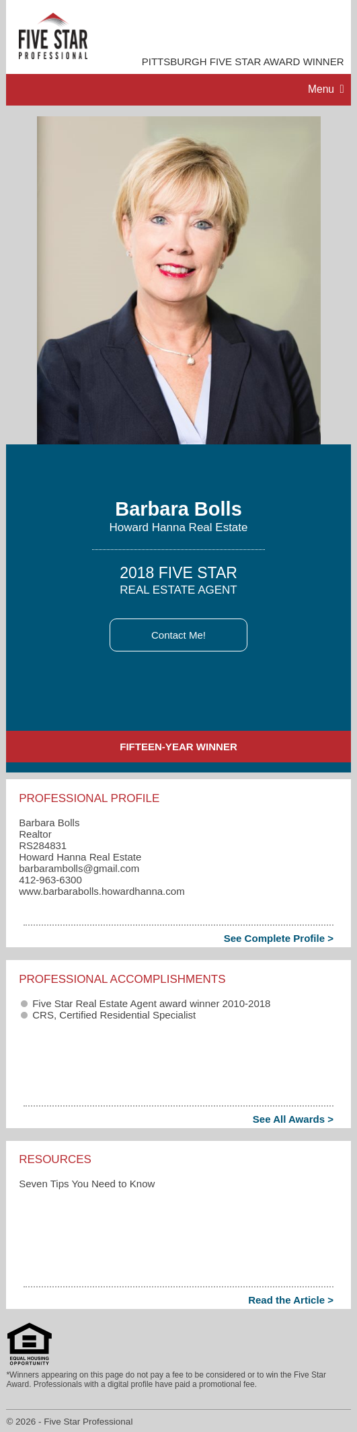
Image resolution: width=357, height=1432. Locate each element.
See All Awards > (293, 1119)
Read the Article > (290, 1300)
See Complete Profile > (278, 938)
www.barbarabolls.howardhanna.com (101, 891)
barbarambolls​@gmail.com (79, 868)
